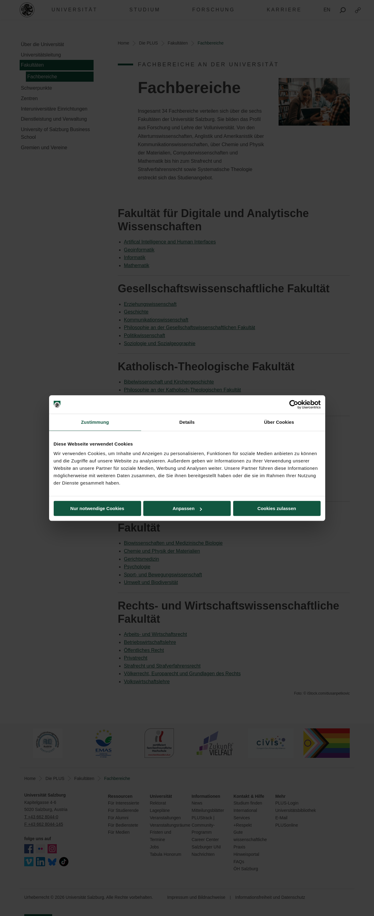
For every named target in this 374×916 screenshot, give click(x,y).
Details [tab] (187, 422)
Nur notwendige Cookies (97, 508)
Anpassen (187, 508)
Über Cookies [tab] (279, 422)
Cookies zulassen (276, 508)
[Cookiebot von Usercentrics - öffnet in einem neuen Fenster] (294, 404)
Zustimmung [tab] (95, 422)
